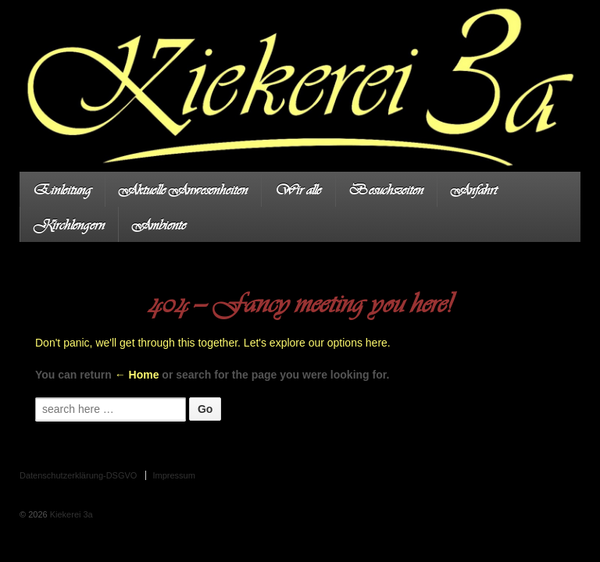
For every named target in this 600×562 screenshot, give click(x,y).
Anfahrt (474, 189)
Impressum (173, 475)
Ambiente (159, 224)
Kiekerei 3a (70, 514)
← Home (137, 374)
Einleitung (62, 189)
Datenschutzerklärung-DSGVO (78, 475)
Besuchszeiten (386, 189)
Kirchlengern (69, 224)
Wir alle (298, 189)
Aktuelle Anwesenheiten (183, 189)
